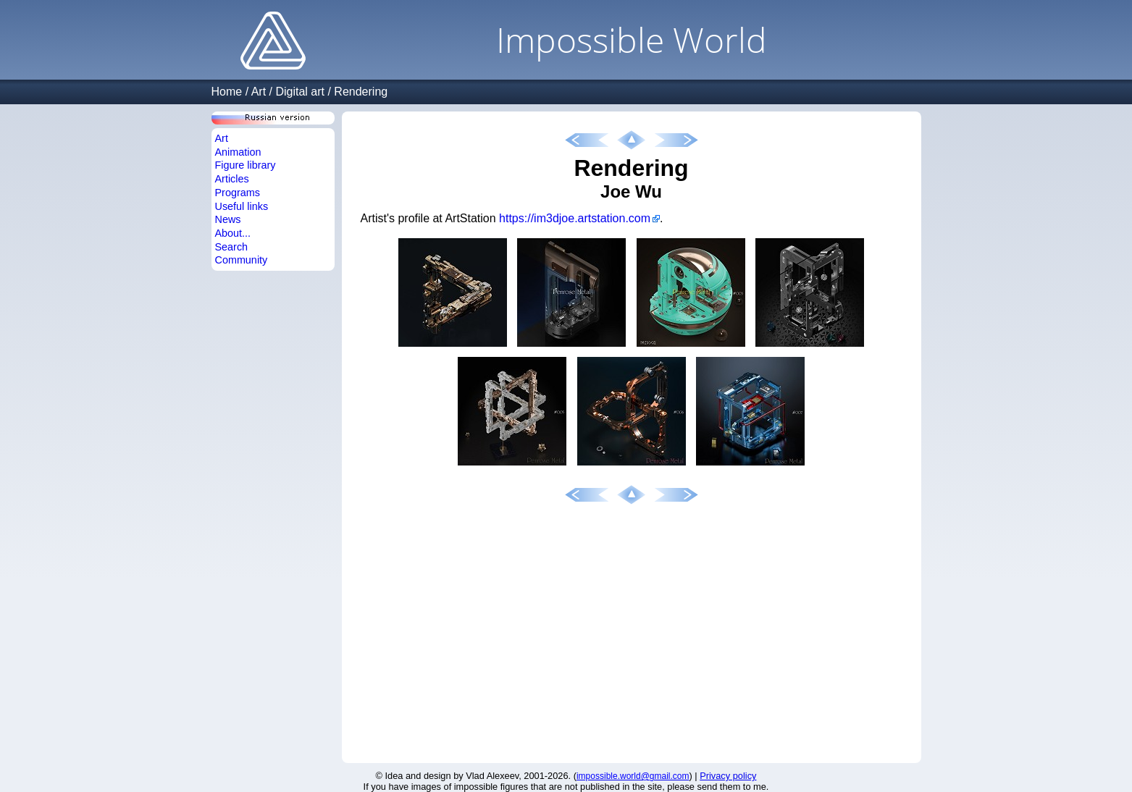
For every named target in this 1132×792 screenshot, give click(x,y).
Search (231, 247)
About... (233, 233)
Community (241, 260)
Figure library (245, 165)
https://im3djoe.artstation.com (574, 218)
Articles (232, 179)
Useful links (242, 206)
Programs (237, 192)
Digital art (299, 91)
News (228, 219)
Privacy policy (728, 775)
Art (258, 91)
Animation (238, 152)
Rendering (360, 91)
